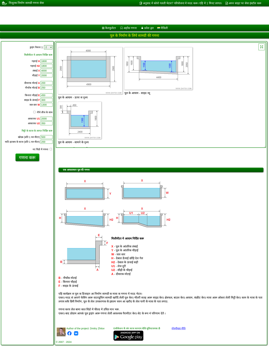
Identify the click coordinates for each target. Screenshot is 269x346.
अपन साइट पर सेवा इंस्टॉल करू (245, 3)
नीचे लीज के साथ (42, 112)
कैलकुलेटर (110, 28)
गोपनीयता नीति (179, 328)
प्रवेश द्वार (149, 28)
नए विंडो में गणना (42, 149)
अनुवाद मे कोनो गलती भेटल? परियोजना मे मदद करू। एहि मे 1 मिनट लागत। (182, 3)
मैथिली (162, 28)
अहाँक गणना (130, 28)
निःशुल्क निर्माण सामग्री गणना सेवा (26, 3)
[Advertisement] (107, 15)
